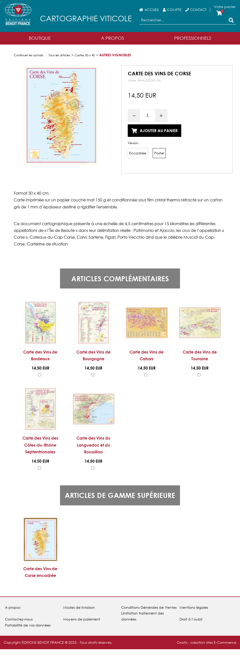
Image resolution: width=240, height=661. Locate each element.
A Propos (112, 38)
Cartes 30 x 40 (84, 55)
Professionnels (192, 38)
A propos (12, 607)
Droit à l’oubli (191, 619)
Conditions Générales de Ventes (148, 607)
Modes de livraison (79, 607)
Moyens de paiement (81, 619)
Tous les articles (59, 55)
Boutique (40, 38)
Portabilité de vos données (27, 625)
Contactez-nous (18, 619)
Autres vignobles (115, 55)
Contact (198, 9)
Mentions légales (194, 607)
